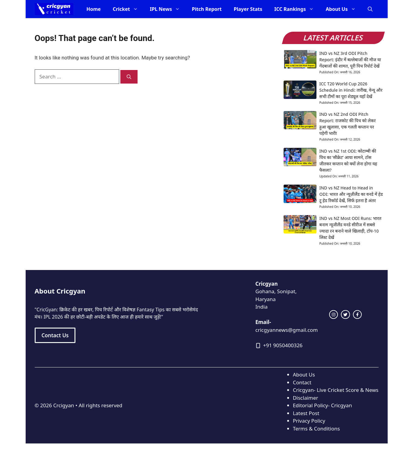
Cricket (128, 9)
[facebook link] (357, 314)
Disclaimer (305, 397)
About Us (344, 9)
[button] (370, 9)
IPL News (168, 9)
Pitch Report (207, 9)
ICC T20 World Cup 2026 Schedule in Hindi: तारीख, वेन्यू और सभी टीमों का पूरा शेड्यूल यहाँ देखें (351, 90)
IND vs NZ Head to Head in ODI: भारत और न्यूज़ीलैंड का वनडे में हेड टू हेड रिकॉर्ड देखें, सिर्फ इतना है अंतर (351, 194)
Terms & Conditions (316, 428)
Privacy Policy (309, 420)
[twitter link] (345, 314)
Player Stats (248, 9)
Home (93, 9)
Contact (302, 382)
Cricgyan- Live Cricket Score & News (336, 389)
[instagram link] (333, 314)
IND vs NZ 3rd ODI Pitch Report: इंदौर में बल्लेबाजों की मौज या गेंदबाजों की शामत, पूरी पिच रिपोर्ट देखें (350, 59)
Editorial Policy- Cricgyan (322, 405)
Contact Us (55, 335)
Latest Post (306, 413)
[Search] (129, 77)
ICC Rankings (296, 9)
